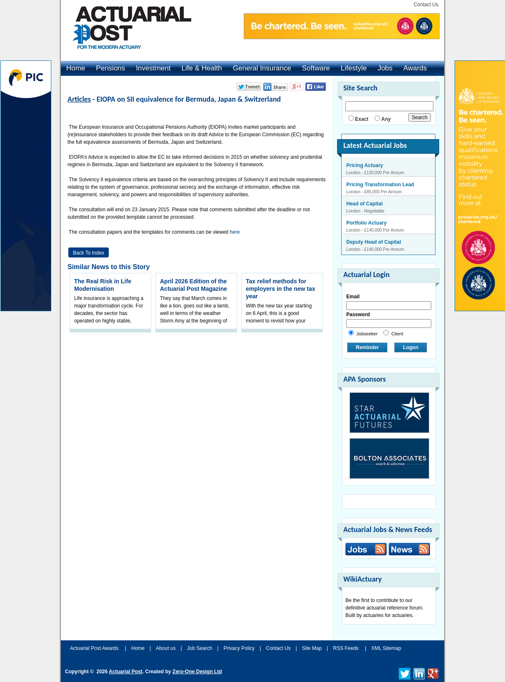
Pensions (110, 68)
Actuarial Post (125, 672)
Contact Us (426, 4)
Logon (410, 347)
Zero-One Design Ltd (197, 672)
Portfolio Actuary (366, 223)
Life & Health (201, 68)
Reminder (367, 347)
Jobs (385, 68)
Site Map (312, 648)
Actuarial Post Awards (95, 648)
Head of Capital (364, 204)
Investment (153, 68)
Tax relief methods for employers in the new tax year (280, 289)
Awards (415, 68)
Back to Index (88, 253)
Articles (79, 99)
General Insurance (262, 68)
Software (316, 68)
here (235, 232)
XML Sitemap (386, 648)
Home (75, 68)
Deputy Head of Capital (373, 242)
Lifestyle (354, 68)
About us (165, 648)
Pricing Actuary (364, 165)
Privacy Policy (239, 648)
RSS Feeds (345, 648)
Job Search (199, 648)
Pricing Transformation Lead (380, 184)
